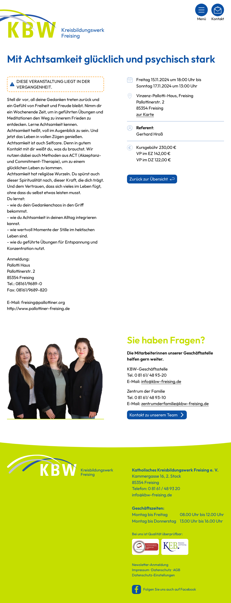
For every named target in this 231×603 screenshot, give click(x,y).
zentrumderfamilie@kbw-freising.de (175, 403)
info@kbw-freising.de (161, 381)
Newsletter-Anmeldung (150, 564)
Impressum (140, 570)
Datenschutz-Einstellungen (153, 575)
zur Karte (145, 114)
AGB (176, 570)
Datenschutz (161, 570)
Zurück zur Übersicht (148, 179)
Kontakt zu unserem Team (153, 415)
